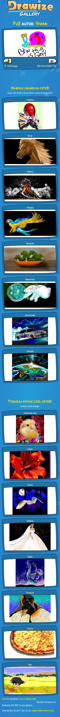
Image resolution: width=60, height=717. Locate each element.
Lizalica (30, 100)
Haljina (30, 521)
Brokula (30, 243)
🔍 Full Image (11, 66)
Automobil (30, 315)
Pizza (30, 628)
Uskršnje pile (30, 413)
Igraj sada (31, 699)
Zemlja (30, 351)
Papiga (30, 207)
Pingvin (30, 593)
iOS (12, 705)
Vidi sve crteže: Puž (46, 66)
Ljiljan (30, 449)
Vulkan (30, 171)
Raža (30, 557)
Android (6, 705)
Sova (30, 485)
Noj (30, 664)
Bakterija (30, 279)
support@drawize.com (43, 710)
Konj (30, 136)
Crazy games (25, 705)
